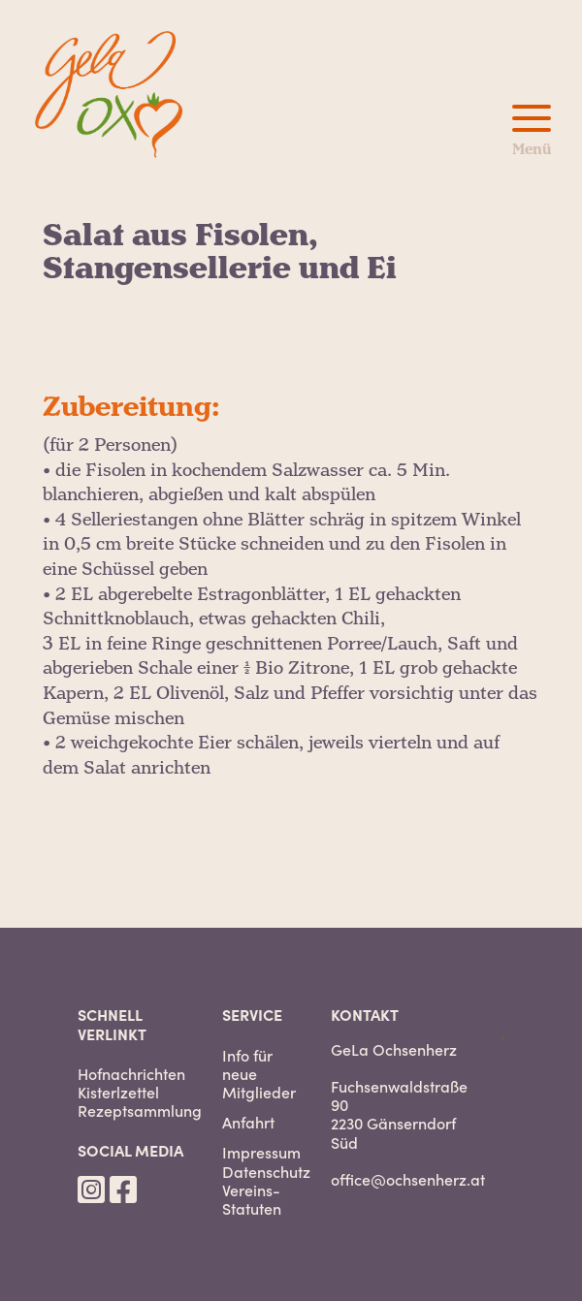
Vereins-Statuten (251, 1199)
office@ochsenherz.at (408, 1179)
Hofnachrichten (131, 1073)
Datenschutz (266, 1171)
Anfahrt (248, 1122)
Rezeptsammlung (140, 1110)
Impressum (261, 1152)
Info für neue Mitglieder (259, 1074)
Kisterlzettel (118, 1092)
